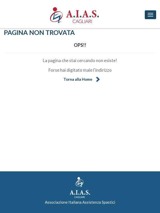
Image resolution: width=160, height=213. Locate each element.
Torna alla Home (77, 79)
